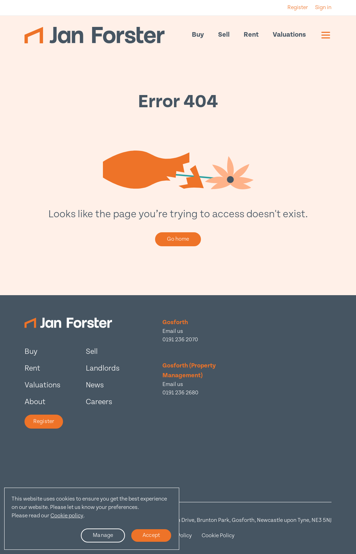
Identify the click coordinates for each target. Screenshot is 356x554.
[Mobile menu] (325, 35)
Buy (198, 35)
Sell (224, 35)
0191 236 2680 (180, 392)
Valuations (289, 35)
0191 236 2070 (180, 339)
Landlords (103, 368)
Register (43, 421)
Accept (151, 535)
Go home (178, 239)
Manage (103, 535)
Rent (251, 35)
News (95, 385)
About (35, 402)
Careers (99, 402)
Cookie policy (66, 515)
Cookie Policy (218, 535)
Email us (172, 331)
